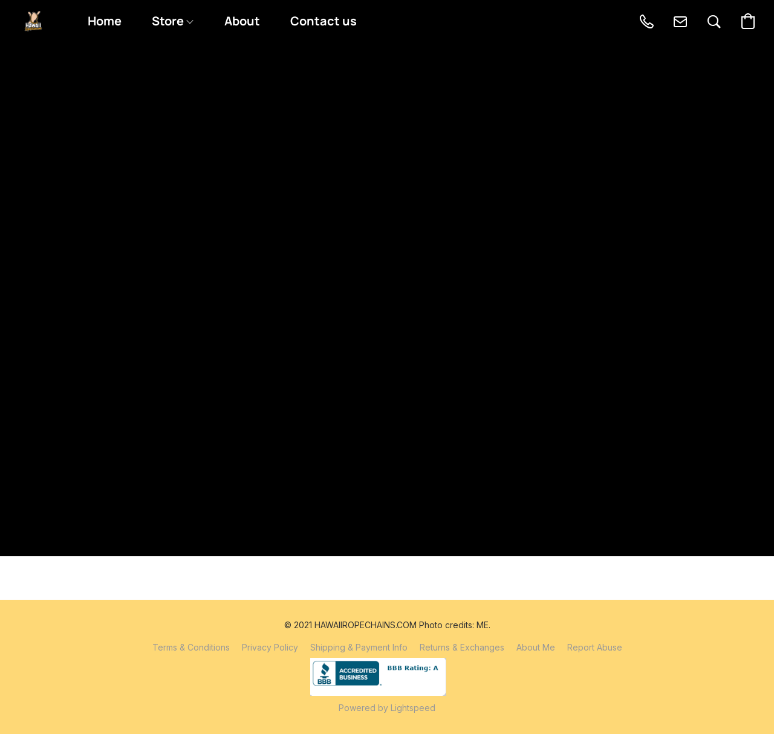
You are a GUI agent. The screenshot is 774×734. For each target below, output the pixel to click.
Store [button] (172, 21)
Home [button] (105, 21)
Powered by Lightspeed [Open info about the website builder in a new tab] (387, 708)
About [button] (242, 21)
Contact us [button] (323, 21)
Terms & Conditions (191, 647)
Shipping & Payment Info (359, 647)
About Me (535, 647)
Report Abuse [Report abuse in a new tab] (594, 647)
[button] (33, 21)
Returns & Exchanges (462, 647)
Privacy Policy (270, 647)
